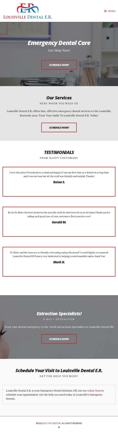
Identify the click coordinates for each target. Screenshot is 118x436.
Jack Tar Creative (52, 423)
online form (94, 390)
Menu (109, 11)
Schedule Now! (59, 65)
